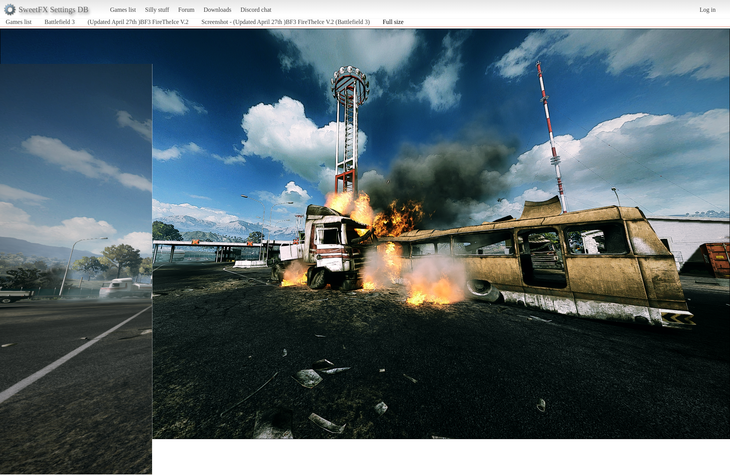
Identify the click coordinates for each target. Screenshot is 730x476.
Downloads (217, 9)
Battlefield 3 (59, 22)
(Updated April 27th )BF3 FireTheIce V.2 (138, 22)
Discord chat (255, 9)
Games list (123, 9)
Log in (708, 9)
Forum (186, 9)
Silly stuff (157, 9)
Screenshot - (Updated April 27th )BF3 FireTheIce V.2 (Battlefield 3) (286, 22)
